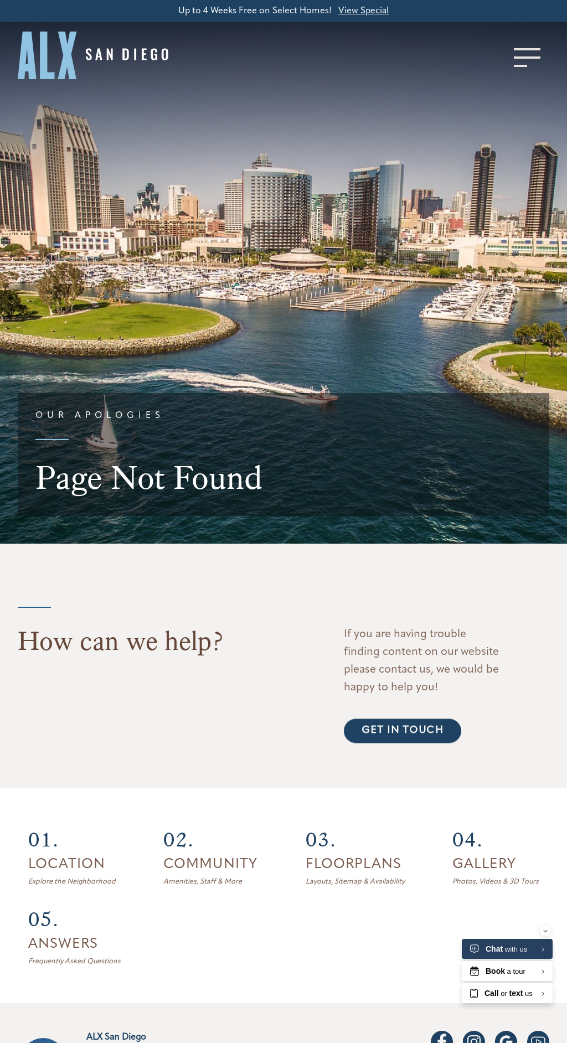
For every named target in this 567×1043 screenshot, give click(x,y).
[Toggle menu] (527, 57)
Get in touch (403, 756)
